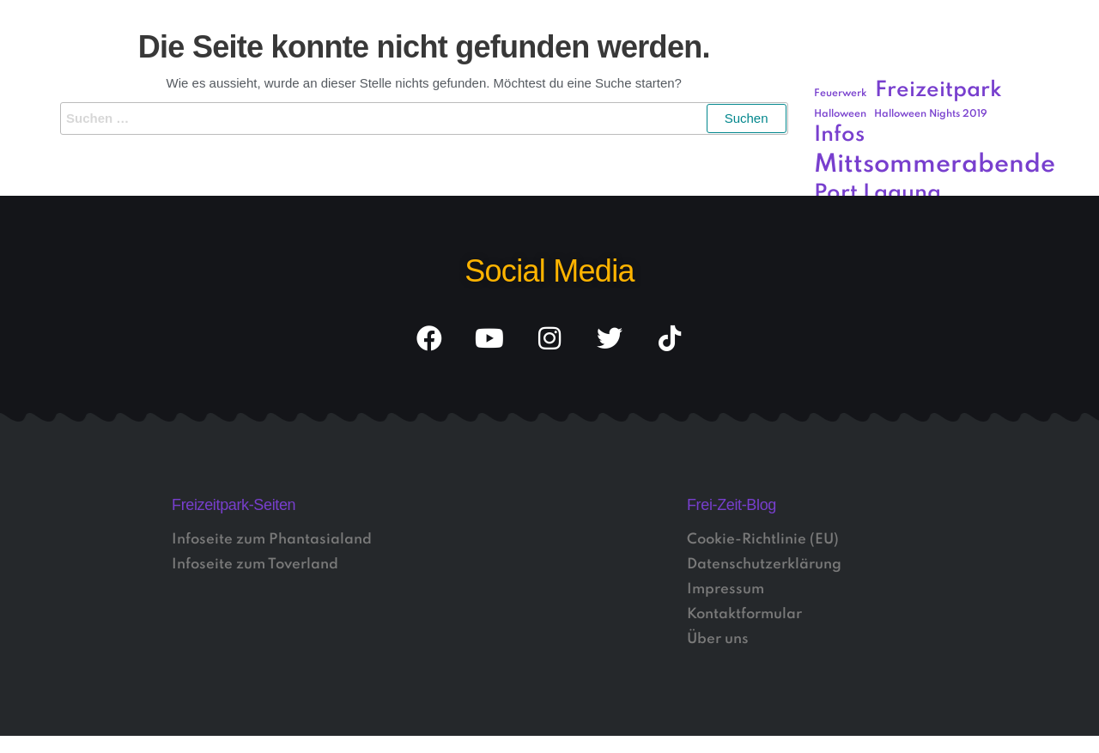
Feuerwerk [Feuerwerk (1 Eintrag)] (840, 93)
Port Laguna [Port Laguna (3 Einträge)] (877, 193)
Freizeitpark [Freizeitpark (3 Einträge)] (938, 90)
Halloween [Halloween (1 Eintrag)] (840, 114)
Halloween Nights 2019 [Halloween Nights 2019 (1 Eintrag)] (930, 114)
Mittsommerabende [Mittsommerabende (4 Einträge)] (934, 165)
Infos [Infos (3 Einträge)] (839, 135)
